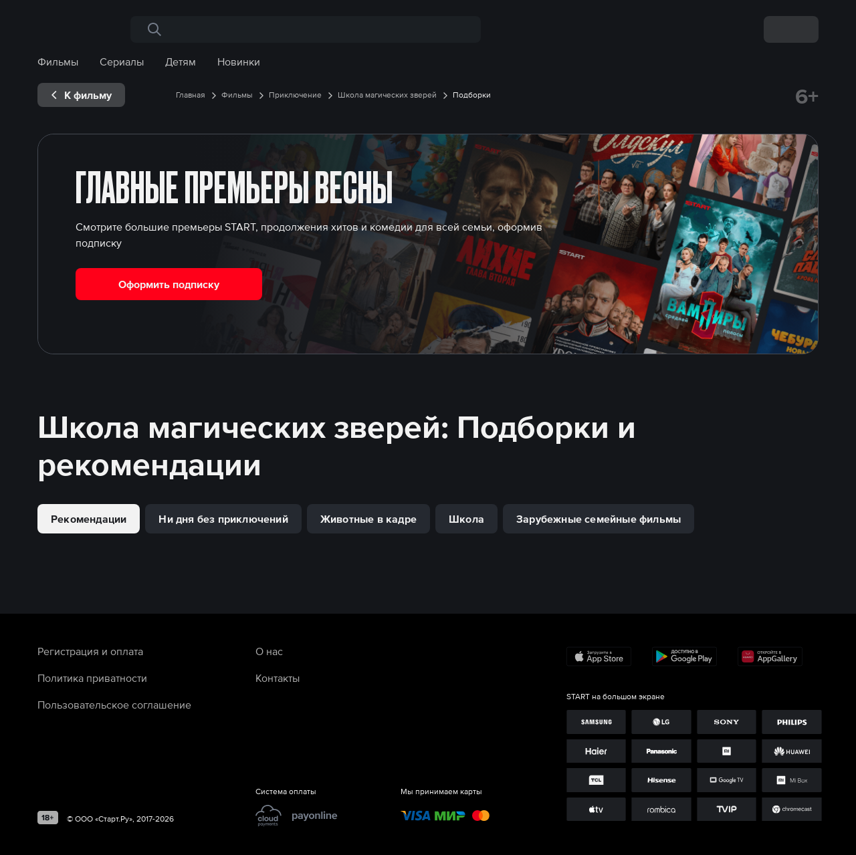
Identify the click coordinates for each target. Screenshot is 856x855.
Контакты (277, 678)
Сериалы (122, 61)
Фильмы (57, 61)
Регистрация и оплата (90, 651)
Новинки (238, 61)
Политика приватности (92, 678)
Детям (180, 61)
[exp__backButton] (81, 95)
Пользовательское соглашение (114, 705)
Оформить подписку (168, 284)
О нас (269, 651)
